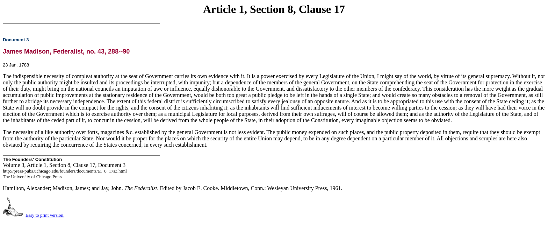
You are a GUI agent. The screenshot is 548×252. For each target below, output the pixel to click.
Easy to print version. (45, 215)
